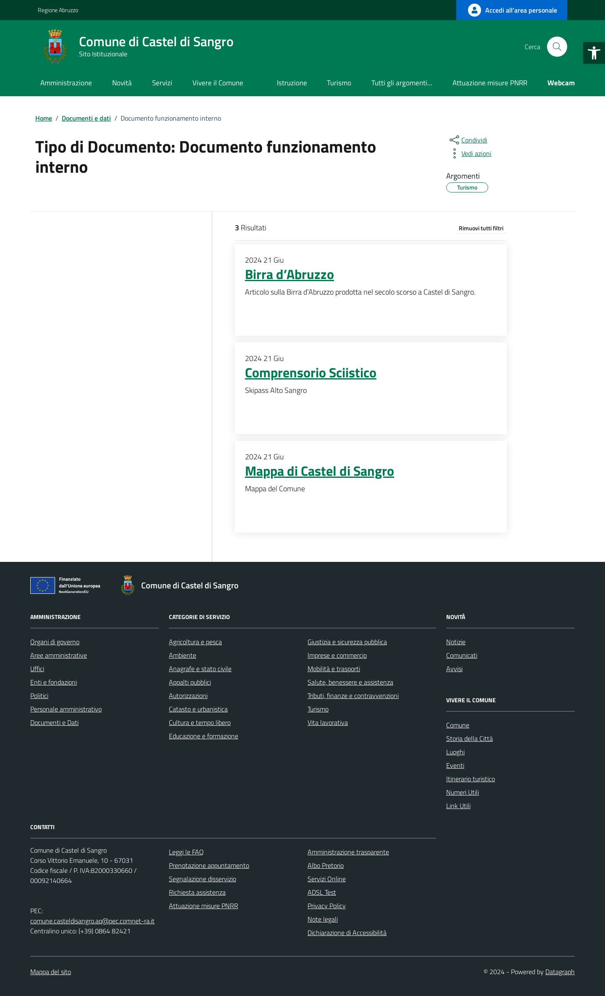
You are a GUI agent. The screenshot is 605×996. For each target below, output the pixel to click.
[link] (594, 53)
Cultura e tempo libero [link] (200, 722)
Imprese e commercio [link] (337, 655)
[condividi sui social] (467, 140)
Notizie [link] (456, 642)
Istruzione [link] (292, 82)
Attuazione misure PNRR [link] (489, 82)
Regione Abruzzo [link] (58, 9)
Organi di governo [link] (54, 642)
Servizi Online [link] (327, 879)
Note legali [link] (323, 919)
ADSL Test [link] (322, 892)
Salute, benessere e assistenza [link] (350, 682)
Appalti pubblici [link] (190, 682)
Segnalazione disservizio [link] (202, 879)
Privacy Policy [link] (327, 906)
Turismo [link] (339, 82)
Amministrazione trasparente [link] (348, 852)
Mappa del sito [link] (50, 972)
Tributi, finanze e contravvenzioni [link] (353, 695)
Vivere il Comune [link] (217, 82)
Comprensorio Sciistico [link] (310, 372)
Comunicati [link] (461, 655)
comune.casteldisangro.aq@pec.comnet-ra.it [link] (92, 921)
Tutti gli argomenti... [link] (401, 82)
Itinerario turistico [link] (470, 779)
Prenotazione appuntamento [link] (209, 865)
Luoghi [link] (455, 752)
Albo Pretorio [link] (326, 865)
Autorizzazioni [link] (188, 695)
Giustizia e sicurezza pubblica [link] (347, 642)
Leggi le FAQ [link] (186, 852)
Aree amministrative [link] (58, 655)
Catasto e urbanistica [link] (198, 709)
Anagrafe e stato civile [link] (200, 669)
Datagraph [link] (560, 972)
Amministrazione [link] (66, 82)
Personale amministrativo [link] (66, 709)
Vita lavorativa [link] (328, 722)
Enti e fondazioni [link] (53, 682)
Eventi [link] (455, 765)
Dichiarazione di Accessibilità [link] (347, 932)
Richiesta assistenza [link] (197, 892)
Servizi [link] (162, 82)
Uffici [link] (37, 669)
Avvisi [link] (454, 669)
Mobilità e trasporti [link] (334, 669)
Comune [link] (457, 725)
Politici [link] (39, 695)
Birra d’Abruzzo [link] (289, 274)
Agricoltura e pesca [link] (195, 642)
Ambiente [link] (182, 655)
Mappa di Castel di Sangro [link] (319, 471)
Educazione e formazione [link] (203, 736)
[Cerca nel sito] (557, 47)
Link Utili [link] (458, 806)
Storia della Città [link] (469, 738)
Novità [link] (122, 82)
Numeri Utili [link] (462, 792)
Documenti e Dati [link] (54, 722)
